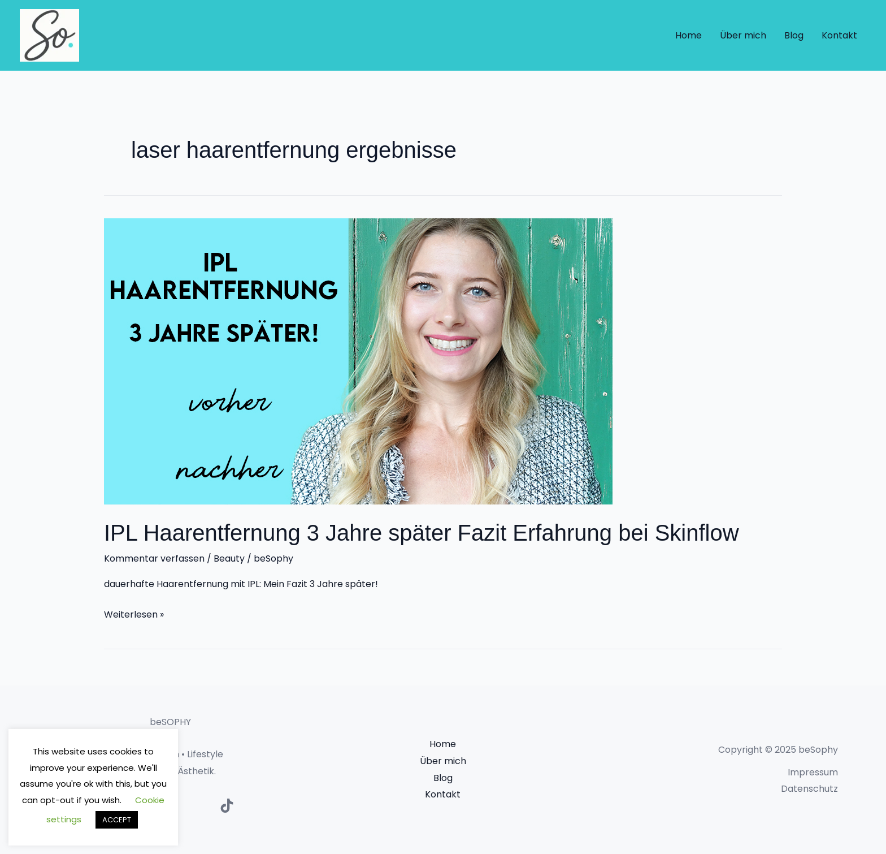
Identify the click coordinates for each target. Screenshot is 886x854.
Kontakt (839, 35)
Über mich (743, 35)
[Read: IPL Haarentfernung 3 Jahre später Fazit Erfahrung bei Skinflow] (358, 360)
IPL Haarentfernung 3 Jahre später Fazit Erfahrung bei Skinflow (421, 532)
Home (688, 35)
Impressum (813, 772)
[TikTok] (227, 806)
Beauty (229, 558)
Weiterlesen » (134, 613)
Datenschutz (809, 788)
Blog (794, 35)
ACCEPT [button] (116, 819)
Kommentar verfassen (154, 558)
